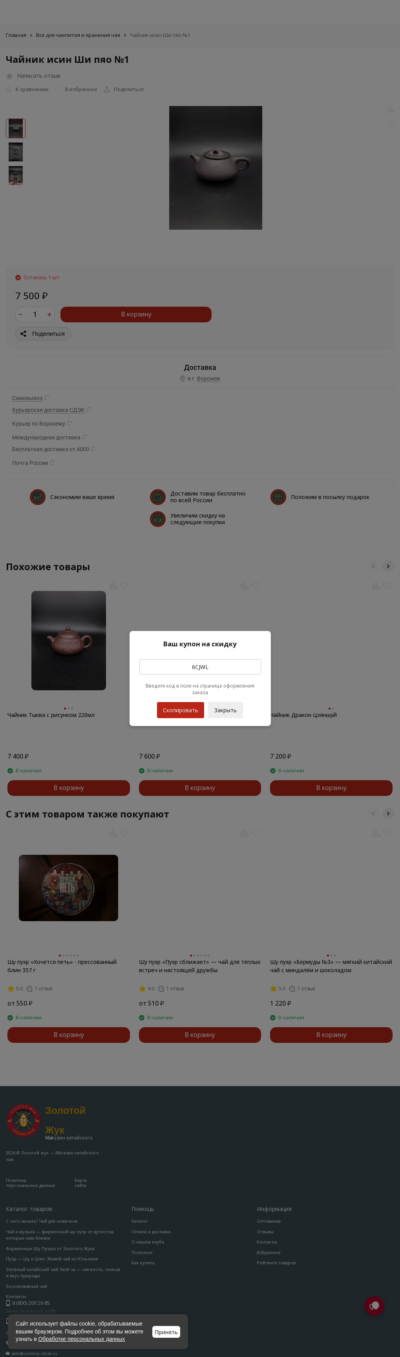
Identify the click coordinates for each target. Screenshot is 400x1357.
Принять (166, 1332)
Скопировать (180, 708)
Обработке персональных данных (81, 1339)
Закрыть (225, 710)
